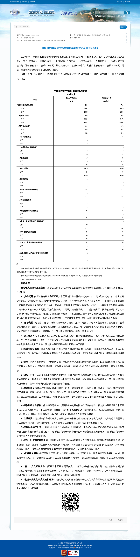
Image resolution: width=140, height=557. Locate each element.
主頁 (20, 26)
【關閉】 (120, 520)
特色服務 (25, 26)
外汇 (115, 16)
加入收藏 (127, 2)
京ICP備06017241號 (68, 548)
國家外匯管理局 (14, 2)
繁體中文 (32, 2)
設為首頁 (119, 2)
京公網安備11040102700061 (84, 548)
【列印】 (111, 520)
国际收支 (110, 16)
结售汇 (104, 16)
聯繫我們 (67, 543)
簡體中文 (24, 2)
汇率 (118, 16)
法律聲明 (60, 543)
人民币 (123, 16)
